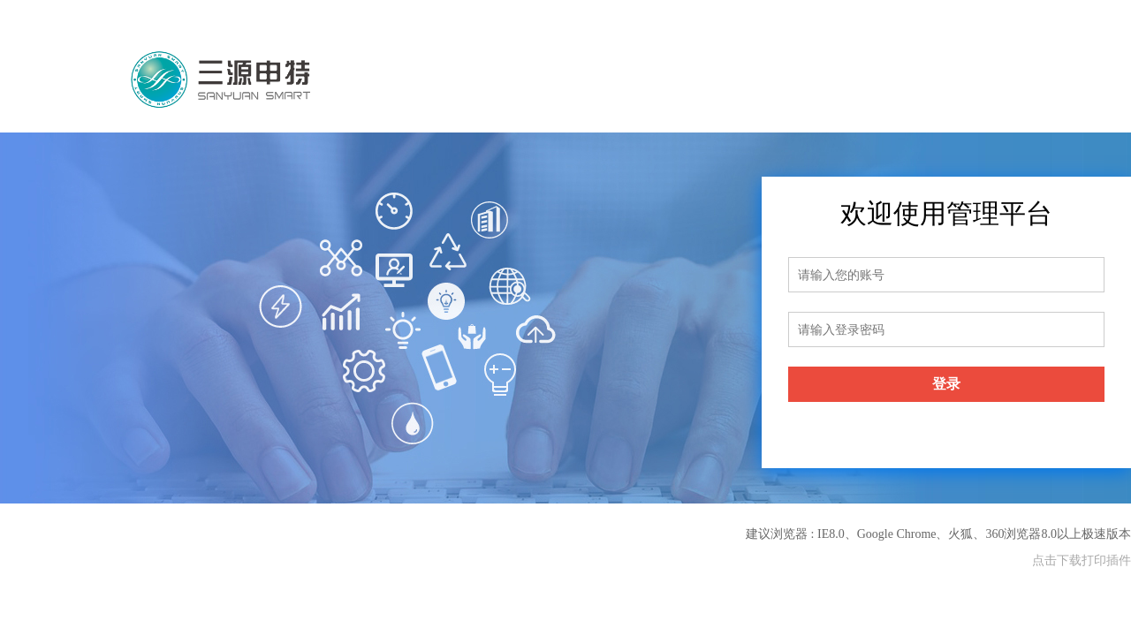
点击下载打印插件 (1081, 560)
